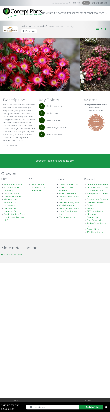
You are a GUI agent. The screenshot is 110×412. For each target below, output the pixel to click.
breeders (89, 13)
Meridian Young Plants (69, 202)
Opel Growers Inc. (67, 205)
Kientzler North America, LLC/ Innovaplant (11, 202)
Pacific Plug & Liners (69, 208)
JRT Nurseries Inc (95, 211)
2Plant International (13, 184)
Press (86, 3)
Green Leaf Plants (12, 196)
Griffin (90, 205)
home (45, 13)
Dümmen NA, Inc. (12, 193)
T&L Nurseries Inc (67, 217)
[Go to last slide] (8, 64)
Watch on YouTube (11, 254)
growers (78, 13)
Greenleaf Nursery (95, 202)
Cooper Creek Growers (97, 184)
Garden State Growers (97, 199)
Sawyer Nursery (94, 229)
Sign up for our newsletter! (10, 407)
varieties (67, 13)
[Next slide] (102, 64)
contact (101, 13)
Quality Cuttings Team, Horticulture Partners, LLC (14, 217)
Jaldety (90, 208)
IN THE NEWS (55, 13)
